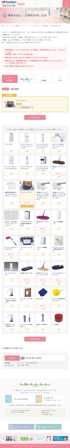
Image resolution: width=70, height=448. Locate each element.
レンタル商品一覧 (34, 26)
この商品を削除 (24, 107)
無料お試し (59, 173)
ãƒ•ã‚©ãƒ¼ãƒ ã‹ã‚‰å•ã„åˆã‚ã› (53, 399)
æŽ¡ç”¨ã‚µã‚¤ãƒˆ (49, 427)
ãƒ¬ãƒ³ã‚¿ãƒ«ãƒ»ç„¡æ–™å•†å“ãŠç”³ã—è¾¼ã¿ (21, 411)
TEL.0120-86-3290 (21, 399)
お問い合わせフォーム (15, 42)
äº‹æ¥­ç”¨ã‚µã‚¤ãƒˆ (21, 427)
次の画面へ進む (35, 117)
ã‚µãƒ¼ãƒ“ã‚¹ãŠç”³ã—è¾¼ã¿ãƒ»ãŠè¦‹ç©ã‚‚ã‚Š (49, 412)
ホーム (6, 26)
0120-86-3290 (34, 358)
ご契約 (11, 151)
